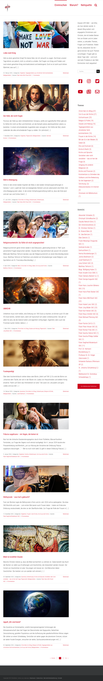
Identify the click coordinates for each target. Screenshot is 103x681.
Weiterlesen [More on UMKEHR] (66, 328)
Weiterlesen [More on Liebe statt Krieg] (66, 73)
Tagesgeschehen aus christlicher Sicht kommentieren (39, 73)
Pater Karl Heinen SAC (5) (88, 311)
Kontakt (60, 678)
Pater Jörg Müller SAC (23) (88, 307)
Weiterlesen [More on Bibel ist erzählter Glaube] (66, 577)
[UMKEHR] (36, 290)
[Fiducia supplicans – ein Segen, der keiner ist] (36, 416)
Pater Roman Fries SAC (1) (88, 330)
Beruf (19, 266)
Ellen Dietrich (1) (84, 238)
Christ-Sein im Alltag (23, 200)
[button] (96, 5)
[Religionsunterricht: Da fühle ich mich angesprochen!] (36, 224)
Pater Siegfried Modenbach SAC (11, 456)
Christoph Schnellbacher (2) (88, 218)
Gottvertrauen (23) (85, 117)
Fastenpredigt (8, 371)
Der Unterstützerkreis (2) (87, 225)
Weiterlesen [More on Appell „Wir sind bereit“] (66, 645)
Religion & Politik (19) (86, 121)
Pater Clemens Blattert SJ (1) (89, 276)
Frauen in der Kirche (32, 514)
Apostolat (22, 391)
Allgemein (22, 73)
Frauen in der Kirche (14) (87, 136)
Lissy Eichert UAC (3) (86, 263)
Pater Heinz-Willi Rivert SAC (24, 75)
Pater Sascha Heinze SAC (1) (89, 333)
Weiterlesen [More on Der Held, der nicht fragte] (66, 136)
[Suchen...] (87, 71)
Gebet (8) (82, 143)
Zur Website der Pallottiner (89, 386)
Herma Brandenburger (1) (88, 254)
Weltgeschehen (7, 75)
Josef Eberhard (21, 393)
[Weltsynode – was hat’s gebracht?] (36, 479)
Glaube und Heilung (34, 328)
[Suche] (98, 71)
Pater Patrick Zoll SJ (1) (87, 323)
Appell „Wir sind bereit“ (12, 622)
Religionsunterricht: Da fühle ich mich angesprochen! (23, 242)
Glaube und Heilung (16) (87, 124)
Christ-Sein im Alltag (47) (87, 111)
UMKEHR (6, 308)
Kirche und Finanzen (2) (87, 171)
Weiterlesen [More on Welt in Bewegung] (66, 200)
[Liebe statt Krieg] (36, 35)
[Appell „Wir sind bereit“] (36, 603)
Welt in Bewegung (10, 180)
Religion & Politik (48, 391)
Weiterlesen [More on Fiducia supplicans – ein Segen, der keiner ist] (66, 454)
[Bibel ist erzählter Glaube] (36, 538)
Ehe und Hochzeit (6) (86, 146)
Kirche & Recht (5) (85, 149)
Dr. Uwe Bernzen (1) (85, 234)
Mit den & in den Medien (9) (88, 140)
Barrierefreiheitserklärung (50, 678)
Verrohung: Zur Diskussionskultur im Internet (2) (89, 187)
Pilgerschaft (29, 136)
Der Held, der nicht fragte (12, 116)
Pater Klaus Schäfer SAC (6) (88, 314)
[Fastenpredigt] (36, 353)
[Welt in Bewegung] (36, 161)
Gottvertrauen (32, 200)
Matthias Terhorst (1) (86, 266)
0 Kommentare (12, 138)
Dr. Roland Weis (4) (85, 231)
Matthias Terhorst (7, 268)
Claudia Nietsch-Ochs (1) (87, 222)
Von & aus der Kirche (41, 266)
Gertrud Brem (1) (84, 250)
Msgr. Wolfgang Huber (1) (88, 270)
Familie (27, 454)
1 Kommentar (36, 75)
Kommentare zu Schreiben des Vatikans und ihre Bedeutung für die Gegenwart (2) (89, 177)
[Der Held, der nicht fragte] (36, 97)
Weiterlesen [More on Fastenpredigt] (66, 391)
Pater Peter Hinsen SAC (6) (88, 327)
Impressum (32, 678)
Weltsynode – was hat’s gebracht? (16, 497)
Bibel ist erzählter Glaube (13, 557)
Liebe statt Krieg (9, 53)
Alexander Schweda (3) (87, 215)
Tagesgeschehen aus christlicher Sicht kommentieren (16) (86, 130)
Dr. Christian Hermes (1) (87, 228)
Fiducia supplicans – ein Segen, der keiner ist (20, 434)
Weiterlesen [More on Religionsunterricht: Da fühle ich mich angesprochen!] (66, 266)
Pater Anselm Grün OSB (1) (88, 273)
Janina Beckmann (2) (86, 257)
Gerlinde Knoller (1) (85, 247)
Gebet (33, 266)
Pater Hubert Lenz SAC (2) (88, 304)
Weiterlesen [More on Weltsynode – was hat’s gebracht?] (66, 514)
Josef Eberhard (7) (85, 260)
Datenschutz (39, 678)
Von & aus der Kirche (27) (88, 114)
